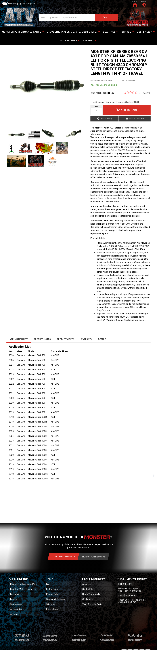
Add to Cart (129, 110)
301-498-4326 (125, 584)
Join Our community (63, 556)
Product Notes (42, 339)
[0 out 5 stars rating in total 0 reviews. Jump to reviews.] (137, 92)
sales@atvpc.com (127, 595)
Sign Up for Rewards (93, 556)
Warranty (86, 339)
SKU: (124, 80)
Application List (19, 339)
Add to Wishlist (136, 118)
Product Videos (66, 339)
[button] (78, 17)
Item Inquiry (106, 118)
